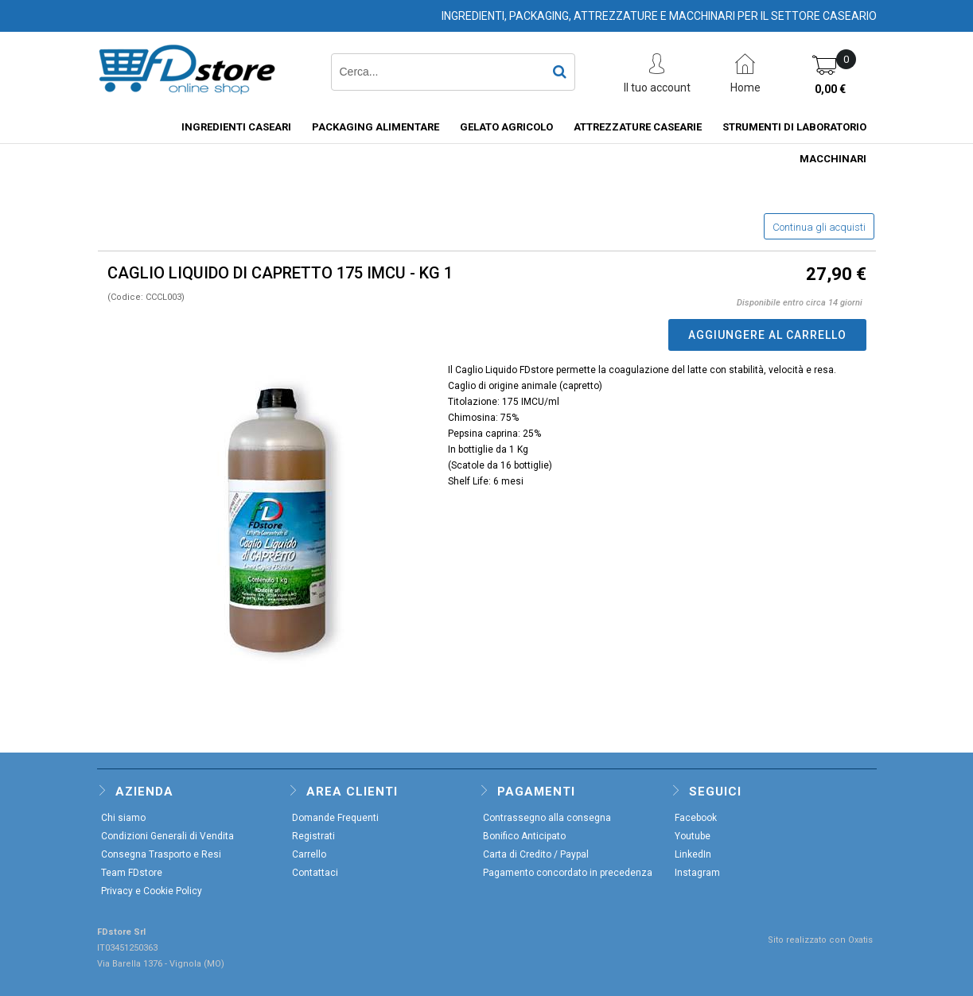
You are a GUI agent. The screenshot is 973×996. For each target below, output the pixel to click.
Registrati (313, 836)
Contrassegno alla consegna (547, 817)
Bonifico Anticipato (524, 836)
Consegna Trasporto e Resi (161, 854)
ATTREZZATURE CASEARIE (638, 127)
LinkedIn (693, 854)
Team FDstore (131, 872)
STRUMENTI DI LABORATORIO (794, 127)
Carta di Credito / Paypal (536, 854)
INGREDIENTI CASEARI (236, 127)
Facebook (696, 817)
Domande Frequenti (335, 817)
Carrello (309, 854)
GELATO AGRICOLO (506, 127)
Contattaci (315, 872)
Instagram (697, 872)
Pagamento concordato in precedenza (567, 872)
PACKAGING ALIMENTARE (375, 127)
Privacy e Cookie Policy (151, 891)
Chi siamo (123, 817)
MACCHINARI (833, 159)
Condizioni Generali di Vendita (167, 836)
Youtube (692, 836)
